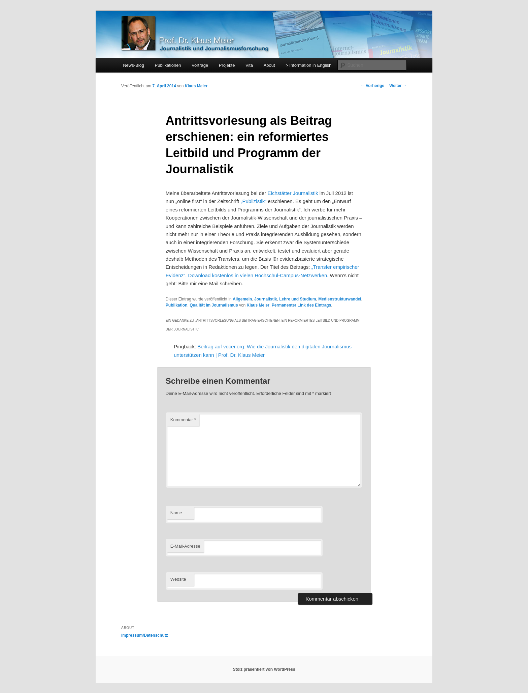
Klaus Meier (196, 86)
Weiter (398, 85)
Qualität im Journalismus (214, 305)
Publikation (177, 305)
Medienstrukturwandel (339, 299)
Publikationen (168, 65)
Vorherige (372, 85)
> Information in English (308, 65)
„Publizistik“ (253, 201)
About (269, 65)
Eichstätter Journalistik (293, 193)
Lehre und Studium (297, 299)
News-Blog (133, 65)
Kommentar (183, 419)
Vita (249, 65)
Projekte (227, 65)
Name (176, 512)
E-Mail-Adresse (185, 546)
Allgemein (242, 299)
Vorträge (200, 65)
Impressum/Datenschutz (144, 635)
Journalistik (265, 299)
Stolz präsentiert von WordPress (264, 669)
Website (178, 579)
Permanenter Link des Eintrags (301, 305)
